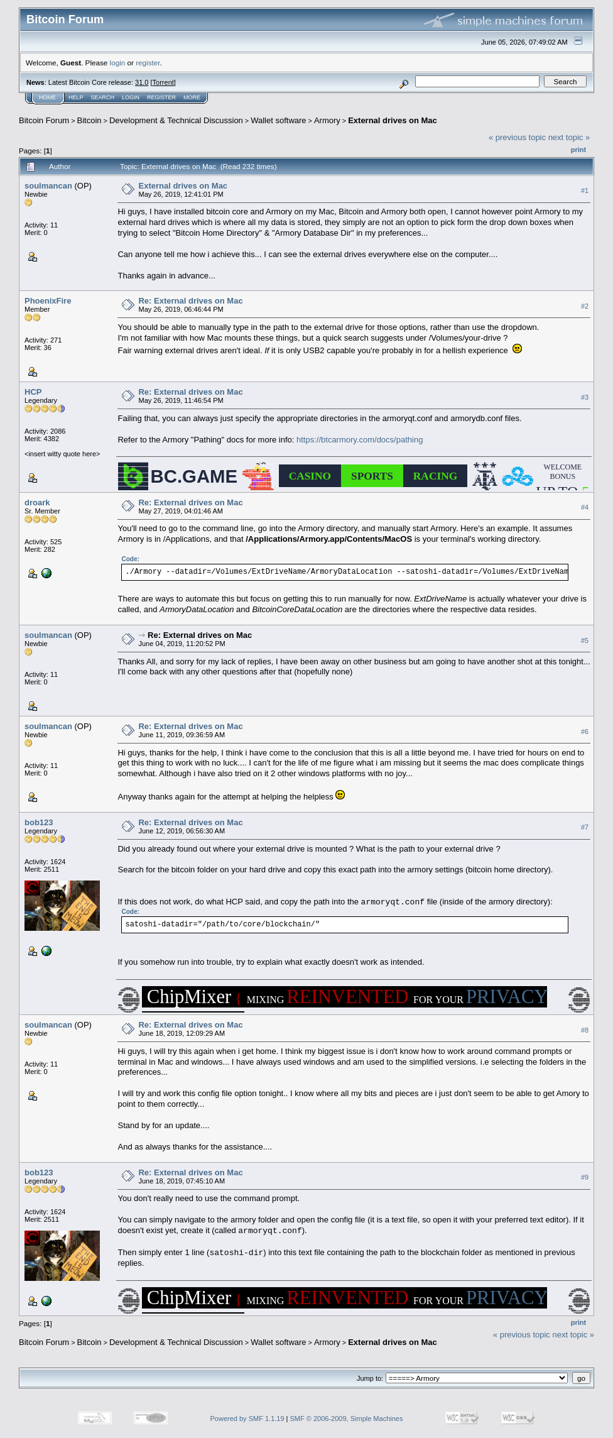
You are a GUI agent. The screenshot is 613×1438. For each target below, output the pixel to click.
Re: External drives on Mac (190, 300)
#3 (585, 397)
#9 (585, 1177)
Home (47, 97)
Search (103, 97)
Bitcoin (89, 120)
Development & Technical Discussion (176, 120)
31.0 (141, 82)
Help (76, 97)
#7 (585, 828)
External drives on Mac (392, 120)
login (118, 62)
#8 (585, 1030)
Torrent (163, 82)
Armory (327, 120)
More (191, 97)
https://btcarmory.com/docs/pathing (359, 439)
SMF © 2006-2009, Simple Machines (346, 1418)
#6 (585, 731)
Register (161, 97)
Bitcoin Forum (44, 120)
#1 (585, 190)
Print (578, 149)
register (148, 62)
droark (37, 502)
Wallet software (278, 120)
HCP (32, 392)
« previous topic (517, 137)
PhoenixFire (47, 300)
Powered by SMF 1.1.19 (247, 1418)
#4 (585, 507)
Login (130, 97)
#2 (585, 306)
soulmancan (48, 185)
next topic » (569, 137)
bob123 (38, 822)
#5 (585, 640)
